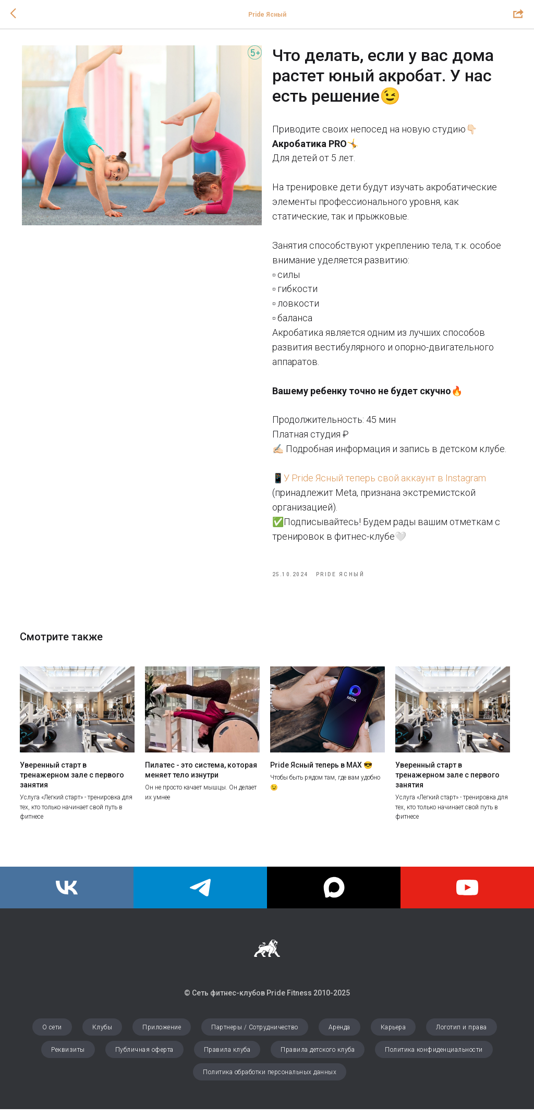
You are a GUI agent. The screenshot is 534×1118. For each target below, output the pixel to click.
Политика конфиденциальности (434, 1058)
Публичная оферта (144, 1058)
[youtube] (467, 896)
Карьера (393, 1036)
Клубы (102, 1036)
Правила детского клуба (318, 1058)
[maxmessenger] (333, 896)
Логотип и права (461, 1036)
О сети (52, 1036)
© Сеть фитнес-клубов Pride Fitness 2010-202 (265, 1001)
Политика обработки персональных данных (269, 1081)
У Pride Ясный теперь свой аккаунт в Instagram (385, 482)
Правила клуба (227, 1058)
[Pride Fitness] (67, 896)
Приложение (161, 1036)
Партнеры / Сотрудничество (254, 1036)
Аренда (339, 1036)
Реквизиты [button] (68, 1058)
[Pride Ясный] (200, 896)
